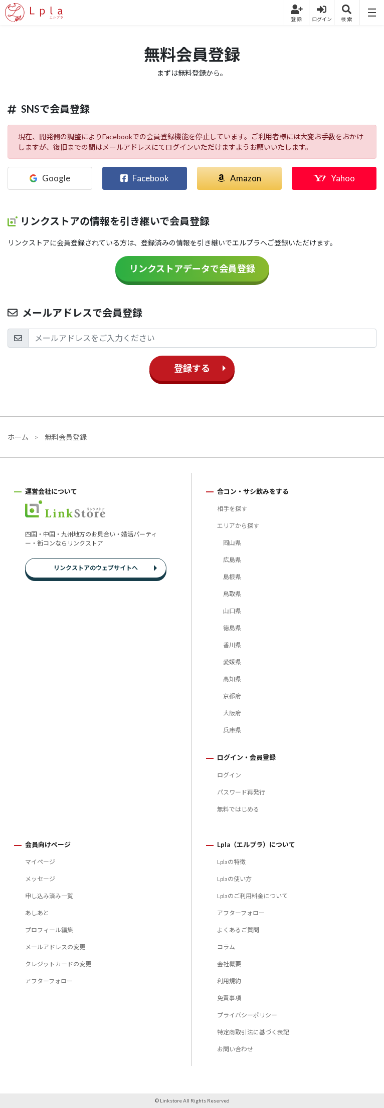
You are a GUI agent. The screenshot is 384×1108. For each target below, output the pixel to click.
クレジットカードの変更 (58, 964)
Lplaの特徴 (231, 862)
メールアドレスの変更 (55, 947)
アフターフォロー (49, 981)
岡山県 (232, 542)
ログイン (229, 775)
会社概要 (229, 964)
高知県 (232, 679)
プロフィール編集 (49, 930)
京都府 (232, 696)
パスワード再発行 (241, 792)
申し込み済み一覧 (49, 896)
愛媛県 (232, 662)
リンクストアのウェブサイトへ (96, 568)
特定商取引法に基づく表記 (253, 1032)
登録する (192, 368)
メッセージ (40, 879)
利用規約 (229, 981)
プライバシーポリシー (247, 1015)
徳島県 (232, 628)
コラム (226, 947)
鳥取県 (232, 594)
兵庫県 (232, 730)
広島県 (232, 560)
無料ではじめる (238, 809)
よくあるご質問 (238, 930)
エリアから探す (238, 525)
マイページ (40, 862)
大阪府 (232, 713)
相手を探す (232, 508)
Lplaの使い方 (234, 879)
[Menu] (371, 12)
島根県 (232, 577)
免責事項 (229, 998)
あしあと (37, 913)
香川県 (232, 645)
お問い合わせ (235, 1049)
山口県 (232, 611)
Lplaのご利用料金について (252, 896)
